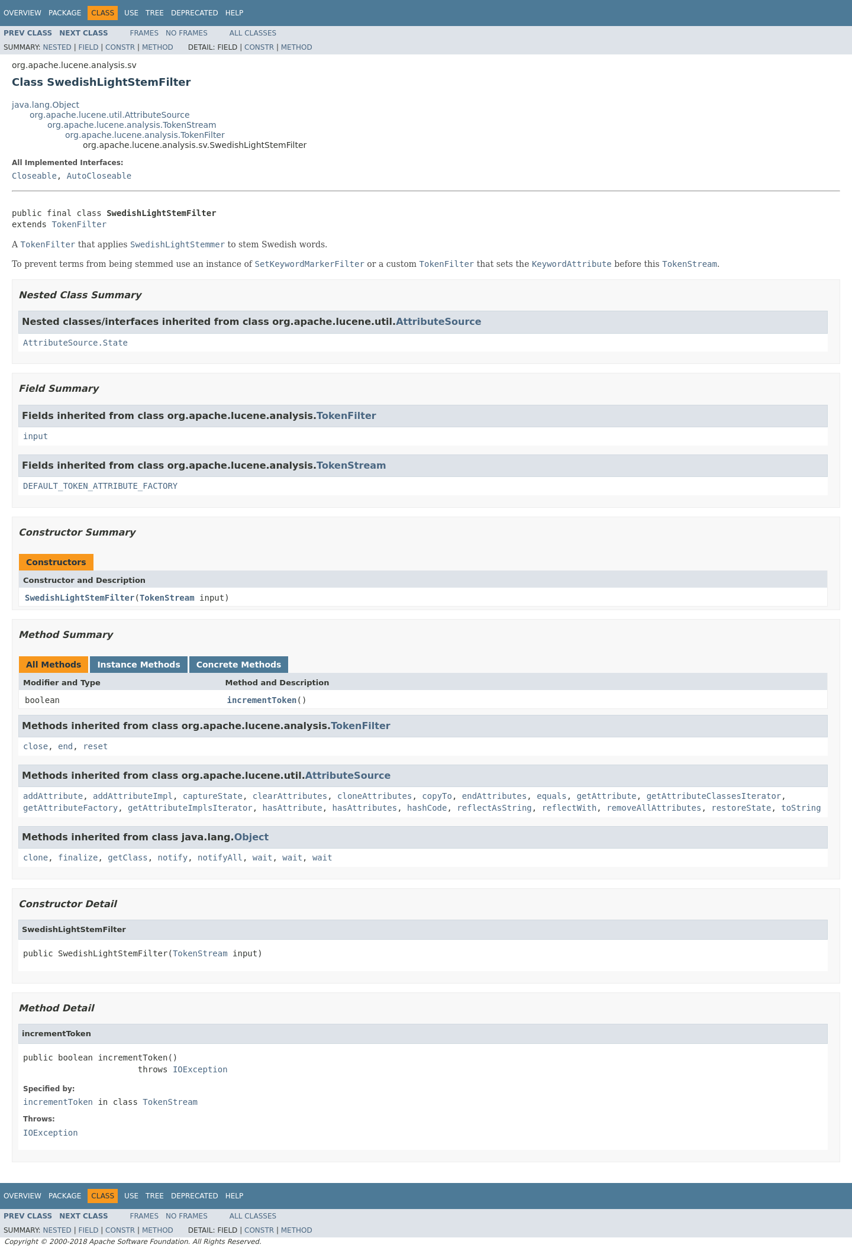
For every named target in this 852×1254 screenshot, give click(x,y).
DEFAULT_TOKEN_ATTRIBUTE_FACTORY (100, 486)
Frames (144, 33)
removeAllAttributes (653, 808)
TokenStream (351, 465)
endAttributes (494, 796)
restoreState (741, 808)
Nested (57, 47)
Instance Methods (138, 664)
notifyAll (220, 857)
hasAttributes (365, 808)
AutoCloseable (99, 175)
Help (234, 13)
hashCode (427, 808)
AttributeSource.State (75, 342)
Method (157, 47)
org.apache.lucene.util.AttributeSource (110, 115)
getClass (127, 857)
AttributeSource (439, 321)
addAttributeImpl (133, 796)
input (35, 436)
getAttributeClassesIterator (714, 796)
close (35, 746)
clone (35, 857)
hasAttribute (292, 808)
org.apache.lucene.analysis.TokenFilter (145, 135)
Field (88, 47)
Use (131, 13)
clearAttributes (290, 796)
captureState (213, 796)
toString (801, 808)
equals (552, 796)
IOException (200, 1069)
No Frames (187, 33)
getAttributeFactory (70, 808)
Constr (120, 47)
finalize (78, 857)
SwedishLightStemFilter (79, 597)
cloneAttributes (374, 796)
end (65, 746)
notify (173, 857)
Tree (155, 13)
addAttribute (53, 796)
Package (65, 13)
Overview (22, 13)
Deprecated (194, 13)
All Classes (253, 33)
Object (251, 837)
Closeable (34, 175)
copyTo (437, 796)
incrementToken (262, 700)
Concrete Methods (239, 664)
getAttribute (607, 796)
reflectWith (569, 808)
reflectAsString (494, 808)
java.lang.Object (45, 104)
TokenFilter (78, 224)
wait (263, 857)
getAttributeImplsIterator (190, 808)
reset (95, 746)
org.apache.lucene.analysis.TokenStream (132, 125)
